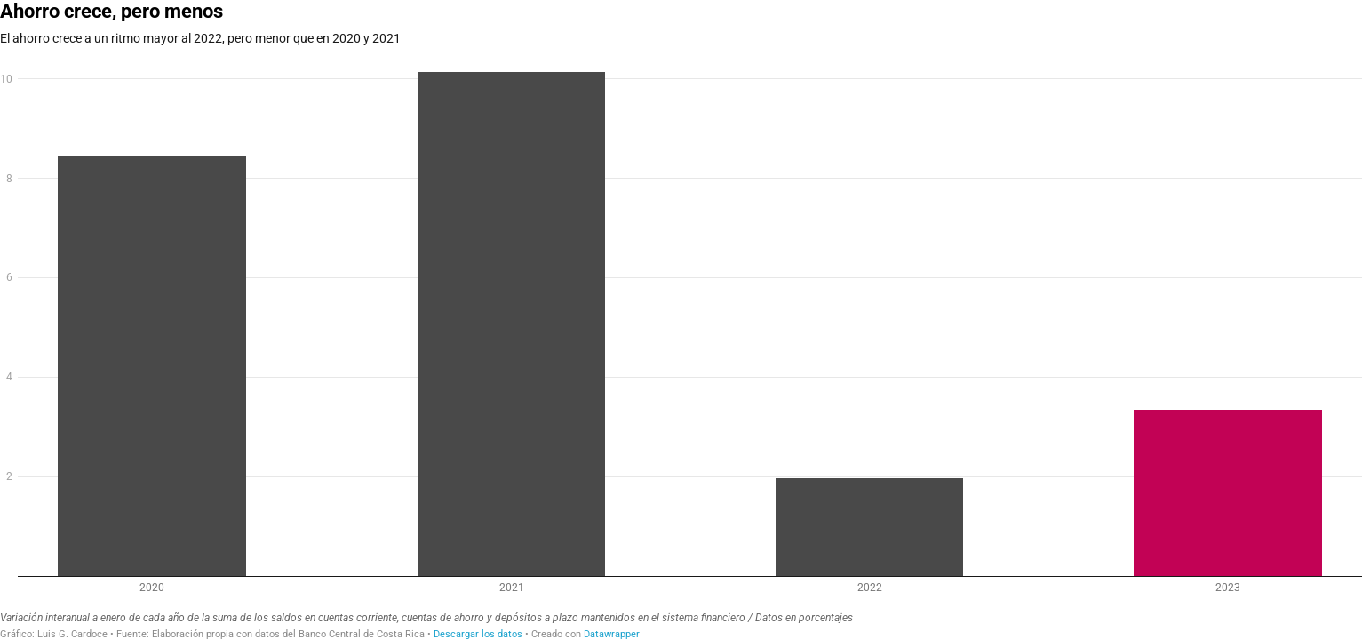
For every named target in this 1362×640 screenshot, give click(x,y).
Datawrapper (612, 634)
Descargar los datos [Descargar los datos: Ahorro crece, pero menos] (478, 634)
